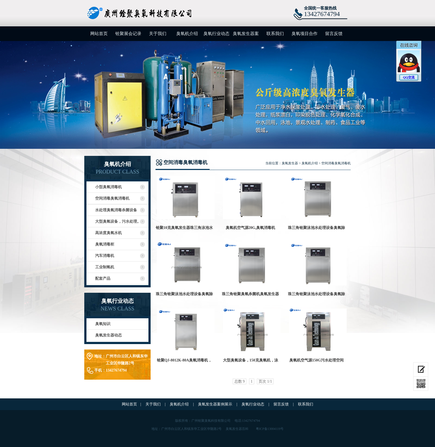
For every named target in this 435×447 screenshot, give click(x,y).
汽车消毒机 (104, 256)
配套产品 (102, 278)
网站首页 (99, 33)
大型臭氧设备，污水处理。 (118, 221)
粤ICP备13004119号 (270, 429)
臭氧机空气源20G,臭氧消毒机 (250, 228)
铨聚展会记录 (128, 33)
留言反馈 (334, 33)
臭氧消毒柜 (104, 244)
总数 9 (239, 381)
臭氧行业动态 (216, 33)
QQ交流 (409, 77)
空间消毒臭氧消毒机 (112, 198)
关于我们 (157, 33)
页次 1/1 (265, 381)
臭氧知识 (102, 324)
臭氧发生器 (290, 163)
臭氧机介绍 (187, 33)
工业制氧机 (104, 267)
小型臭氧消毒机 (108, 187)
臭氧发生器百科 (237, 429)
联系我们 (275, 33)
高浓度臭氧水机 (108, 233)
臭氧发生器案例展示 (246, 36)
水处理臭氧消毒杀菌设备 (116, 210)
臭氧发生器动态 (108, 335)
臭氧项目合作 (304, 33)
